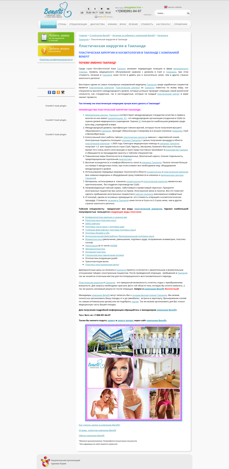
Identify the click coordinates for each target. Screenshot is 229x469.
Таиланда (152, 84)
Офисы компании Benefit (91, 435)
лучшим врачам (140, 295)
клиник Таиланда (158, 295)
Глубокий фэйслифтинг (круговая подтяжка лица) (110, 229)
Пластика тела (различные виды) (102, 264)
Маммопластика (93, 239)
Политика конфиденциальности (56, 59)
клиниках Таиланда (169, 143)
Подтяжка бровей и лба (97, 232)
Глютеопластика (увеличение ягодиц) (104, 255)
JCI (140, 121)
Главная (83, 35)
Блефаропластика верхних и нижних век (106, 217)
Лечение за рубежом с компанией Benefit (133, 35)
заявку (111, 320)
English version (175, 7)
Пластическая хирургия (91, 282)
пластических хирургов (135, 137)
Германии (171, 71)
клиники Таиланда (131, 140)
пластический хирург (168, 93)
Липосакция (91, 245)
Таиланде (107, 74)
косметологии (154, 171)
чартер (135, 301)
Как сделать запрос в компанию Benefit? (99, 424)
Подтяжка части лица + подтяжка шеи (104, 226)
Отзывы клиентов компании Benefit (97, 430)
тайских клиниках (144, 194)
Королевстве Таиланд (177, 149)
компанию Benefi (153, 288)
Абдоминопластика (95, 248)
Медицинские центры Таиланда (102, 114)
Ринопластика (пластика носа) (100, 220)
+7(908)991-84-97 (128, 11)
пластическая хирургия (101, 87)
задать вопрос (126, 320)
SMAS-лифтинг (92, 223)
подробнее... (148, 15)
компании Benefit (101, 295)
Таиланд (121, 68)
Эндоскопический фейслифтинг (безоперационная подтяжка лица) (119, 236)
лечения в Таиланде (118, 200)
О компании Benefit (100, 35)
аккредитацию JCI (117, 118)
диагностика (125, 159)
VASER (113, 245)
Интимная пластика (95, 251)
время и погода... (104, 17)
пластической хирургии (97, 143)
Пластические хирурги (128, 87)
